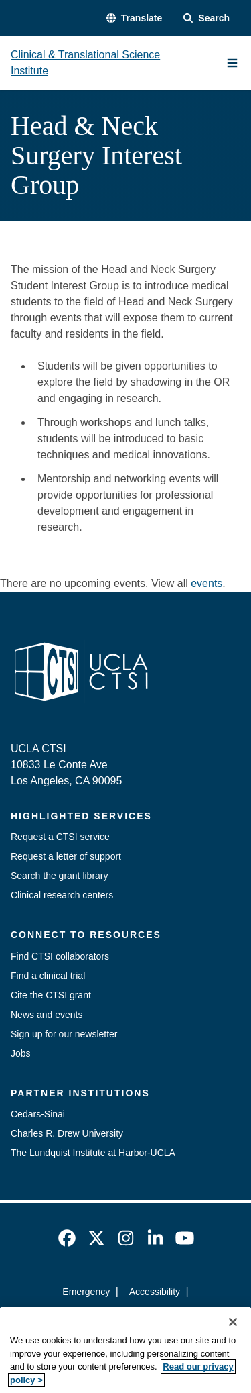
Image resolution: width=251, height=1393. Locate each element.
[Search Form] (206, 18)
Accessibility (154, 1291)
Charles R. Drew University (67, 1133)
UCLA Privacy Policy (121, 1315)
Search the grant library (59, 875)
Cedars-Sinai (38, 1113)
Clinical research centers (62, 895)
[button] (134, 18)
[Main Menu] (232, 63)
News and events (46, 1014)
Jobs (21, 1053)
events (206, 583)
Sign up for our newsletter (64, 1034)
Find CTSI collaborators (60, 956)
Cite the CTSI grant (51, 995)
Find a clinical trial (48, 975)
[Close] (233, 1336)
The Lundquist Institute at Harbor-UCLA (93, 1152)
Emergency (86, 1291)
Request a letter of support (66, 856)
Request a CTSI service (60, 836)
